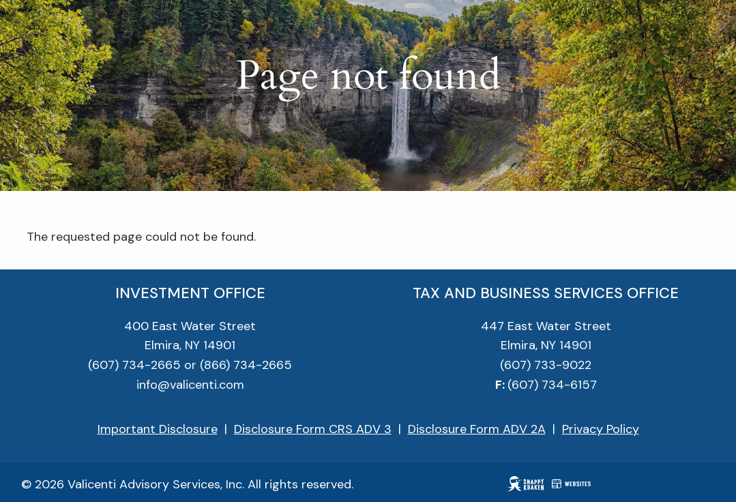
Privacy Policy (600, 429)
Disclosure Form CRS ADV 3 (313, 429)
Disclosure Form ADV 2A (477, 429)
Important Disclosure (158, 429)
